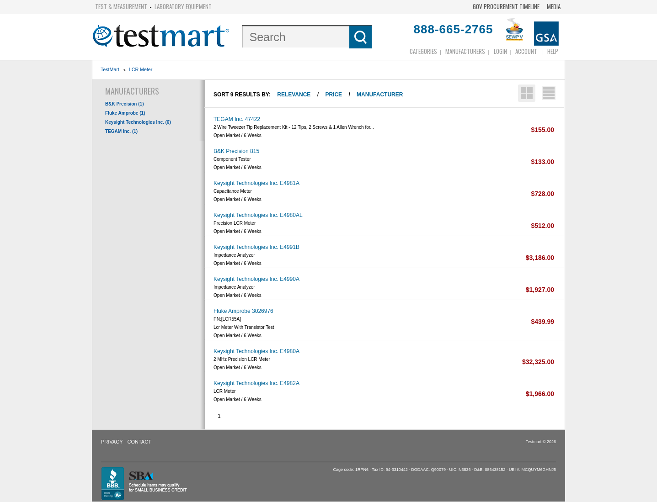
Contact (139, 441)
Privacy (112, 441)
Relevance (293, 94)
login (500, 51)
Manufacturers (465, 51)
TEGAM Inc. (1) (121, 131)
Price (333, 94)
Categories (423, 51)
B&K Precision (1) (124, 103)
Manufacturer (380, 94)
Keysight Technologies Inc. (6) (138, 122)
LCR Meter (141, 69)
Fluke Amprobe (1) (125, 113)
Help (552, 51)
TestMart (110, 69)
